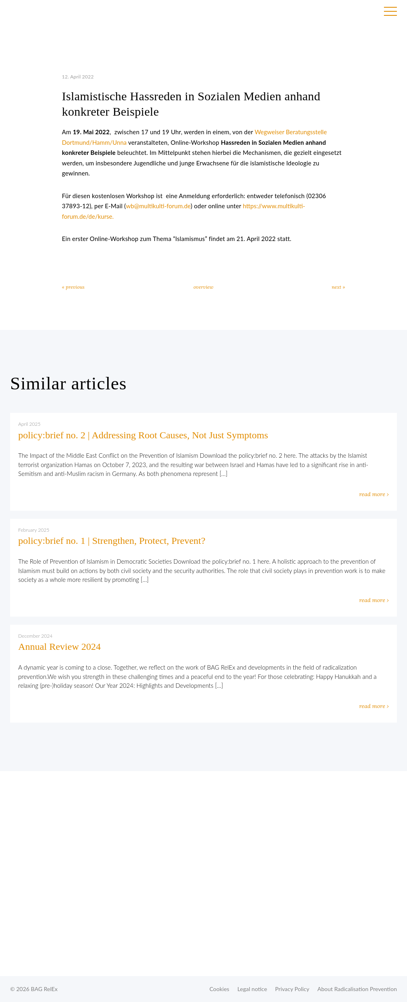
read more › (374, 494)
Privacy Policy (292, 988)
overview (203, 287)
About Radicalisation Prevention (357, 988)
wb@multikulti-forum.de (158, 205)
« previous (73, 287)
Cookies (219, 988)
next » (338, 287)
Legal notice (252, 988)
